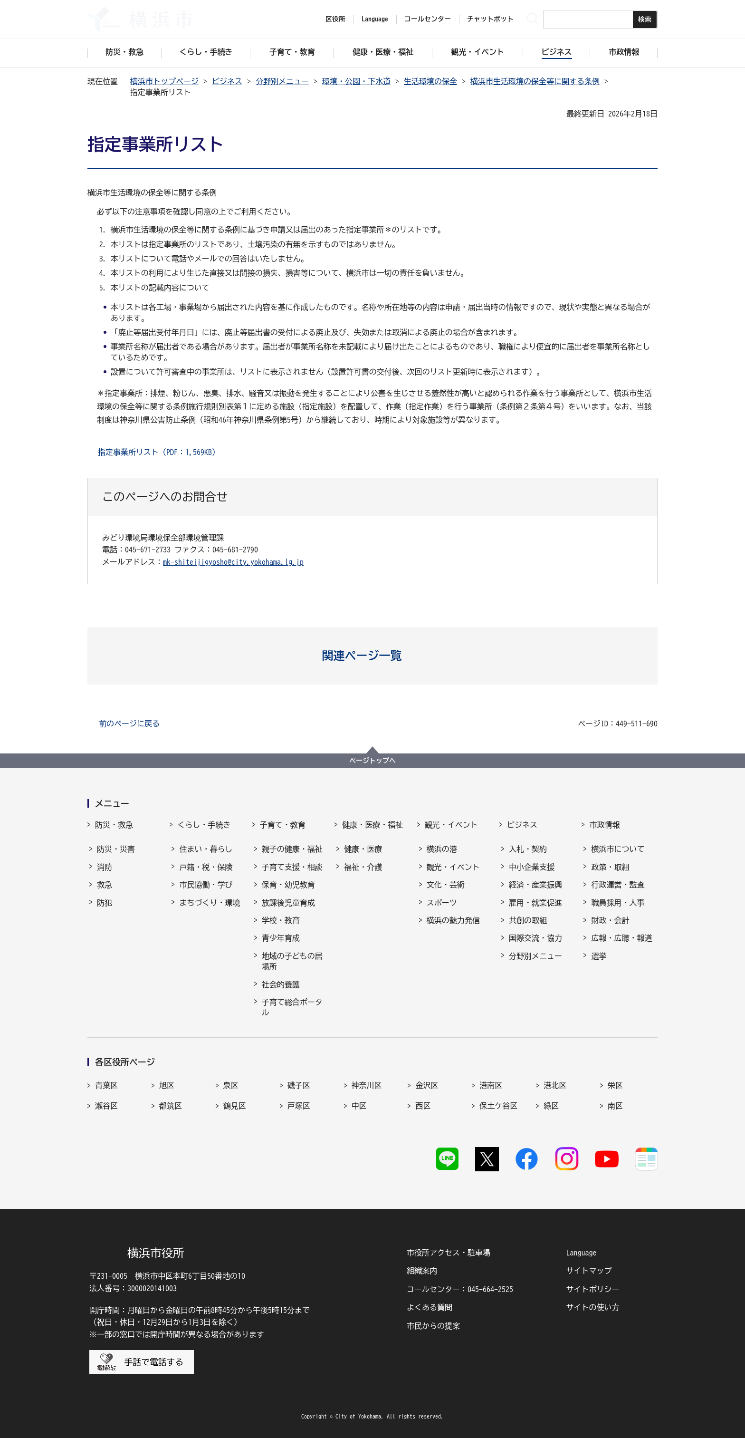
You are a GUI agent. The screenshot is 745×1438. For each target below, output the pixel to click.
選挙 (598, 956)
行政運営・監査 (617, 884)
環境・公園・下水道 (356, 81)
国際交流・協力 (535, 938)
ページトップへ (372, 760)
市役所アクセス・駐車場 (448, 1252)
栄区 (615, 1085)
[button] (372, 655)
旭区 (166, 1085)
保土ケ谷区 (498, 1106)
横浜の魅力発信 (453, 920)
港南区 (490, 1085)
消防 (104, 867)
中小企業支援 (531, 867)
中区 (359, 1106)
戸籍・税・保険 (205, 867)
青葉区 (106, 1085)
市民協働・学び (205, 884)
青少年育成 (281, 938)
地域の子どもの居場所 (292, 961)
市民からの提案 (433, 1326)
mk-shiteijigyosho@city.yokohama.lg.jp (233, 562)
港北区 (555, 1085)
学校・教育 (281, 920)
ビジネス (227, 81)
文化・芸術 (446, 884)
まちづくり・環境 (209, 903)
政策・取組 (610, 867)
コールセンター (427, 19)
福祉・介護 (363, 867)
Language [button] (375, 19)
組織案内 (422, 1270)
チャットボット (490, 19)
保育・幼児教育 (288, 884)
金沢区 (426, 1085)
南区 (615, 1106)
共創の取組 (528, 920)
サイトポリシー (593, 1289)
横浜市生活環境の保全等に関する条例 (535, 81)
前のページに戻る (129, 723)
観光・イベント (451, 825)
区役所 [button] (335, 19)
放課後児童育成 (288, 903)
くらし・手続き (203, 825)
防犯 (104, 903)
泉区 (231, 1085)
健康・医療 (363, 849)
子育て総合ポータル (292, 1007)
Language (581, 1252)
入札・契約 (528, 849)
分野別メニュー (282, 81)
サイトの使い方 (593, 1307)
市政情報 (604, 825)
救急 (104, 884)
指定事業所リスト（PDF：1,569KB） (159, 452)
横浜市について (617, 849)
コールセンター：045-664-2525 (460, 1289)
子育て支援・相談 (292, 867)
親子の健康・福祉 (292, 849)
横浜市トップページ (164, 81)
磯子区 (298, 1085)
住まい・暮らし (205, 849)
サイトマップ (589, 1270)
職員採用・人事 (617, 903)
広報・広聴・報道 (621, 938)
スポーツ (442, 903)
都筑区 (170, 1106)
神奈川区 (367, 1085)
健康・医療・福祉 (372, 825)
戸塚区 (298, 1106)
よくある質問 (429, 1307)
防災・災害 (116, 849)
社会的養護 (281, 984)
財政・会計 (610, 920)
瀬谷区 (106, 1106)
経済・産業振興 (535, 884)
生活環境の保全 (430, 81)
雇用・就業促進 (535, 903)
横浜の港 (442, 849)
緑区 (551, 1106)
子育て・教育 (283, 825)
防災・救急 (114, 825)
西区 (422, 1106)
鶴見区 (234, 1106)
